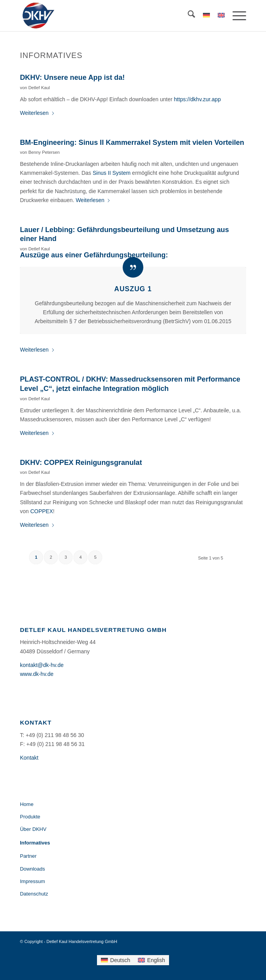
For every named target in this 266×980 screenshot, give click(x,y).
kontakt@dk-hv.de (41, 665)
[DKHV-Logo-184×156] (110, 15)
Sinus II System (111, 173)
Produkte (30, 817)
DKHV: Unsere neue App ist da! (72, 77)
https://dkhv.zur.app (197, 99)
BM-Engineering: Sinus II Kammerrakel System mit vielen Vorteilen (132, 142)
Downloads (32, 869)
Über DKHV (33, 829)
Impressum (32, 881)
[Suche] (187, 15)
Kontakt (29, 758)
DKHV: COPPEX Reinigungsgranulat (81, 462)
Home (26, 804)
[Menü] (235, 15)
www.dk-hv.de (36, 674)
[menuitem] (187, 15)
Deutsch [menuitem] (120, 960)
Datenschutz (34, 894)
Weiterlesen (37, 113)
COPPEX (41, 511)
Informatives (35, 843)
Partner (28, 856)
